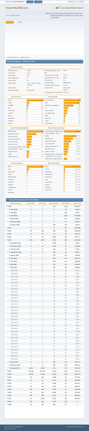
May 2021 (14, 264)
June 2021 (14, 261)
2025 (9, 228)
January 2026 (15, 225)
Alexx (10, 100)
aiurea (10, 115)
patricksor (48, 187)
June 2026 (14, 209)
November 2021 (16, 246)
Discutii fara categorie (52, 105)
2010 (9, 401)
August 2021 (15, 255)
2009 (9, 404)
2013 (9, 392)
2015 (9, 386)
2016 (9, 383)
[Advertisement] (44, 39)
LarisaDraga (12, 187)
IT (45, 108)
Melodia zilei (12, 131)
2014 (9, 389)
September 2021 (16, 252)
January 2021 (15, 368)
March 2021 (14, 362)
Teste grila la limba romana (53, 159)
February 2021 (15, 365)
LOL (46, 102)
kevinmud (48, 190)
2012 (9, 395)
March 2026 (14, 218)
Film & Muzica (49, 100)
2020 (9, 371)
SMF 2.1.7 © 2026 (9, 426)
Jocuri (47, 121)
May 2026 (14, 212)
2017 (9, 380)
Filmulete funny (13, 136)
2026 (9, 206)
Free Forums (13, 428)
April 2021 (14, 267)
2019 (9, 374)
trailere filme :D (13, 156)
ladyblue (10, 121)
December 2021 (16, 243)
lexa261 (10, 113)
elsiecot (47, 184)
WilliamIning (67, 82)
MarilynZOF (49, 174)
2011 (9, 398)
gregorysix (48, 177)
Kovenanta (11, 110)
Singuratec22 (12, 177)
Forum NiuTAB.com (17, 7)
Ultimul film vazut (13, 134)
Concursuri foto (13, 141)
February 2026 (15, 221)
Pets (46, 115)
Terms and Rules (74, 426)
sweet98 (10, 105)
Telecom (47, 118)
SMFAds (6, 428)
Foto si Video (49, 110)
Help (68, 426)
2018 (9, 377)
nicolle (10, 190)
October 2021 (15, 249)
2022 (9, 237)
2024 (9, 231)
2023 (9, 234)
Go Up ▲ (82, 426)
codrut (10, 102)
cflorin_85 (11, 179)
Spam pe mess (12, 144)
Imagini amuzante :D (14, 139)
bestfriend (11, 118)
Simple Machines (18, 426)
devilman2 (48, 172)
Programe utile (12, 151)
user (9, 108)
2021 (9, 240)
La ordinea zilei (50, 113)
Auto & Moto (49, 123)
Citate (10, 154)
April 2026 (14, 215)
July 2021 (14, 258)
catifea (10, 123)
